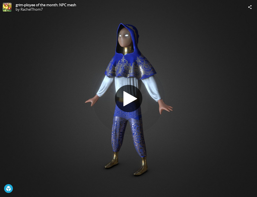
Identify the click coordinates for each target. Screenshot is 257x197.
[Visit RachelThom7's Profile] (7, 7)
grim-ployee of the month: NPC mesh (46, 4)
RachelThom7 (32, 9)
